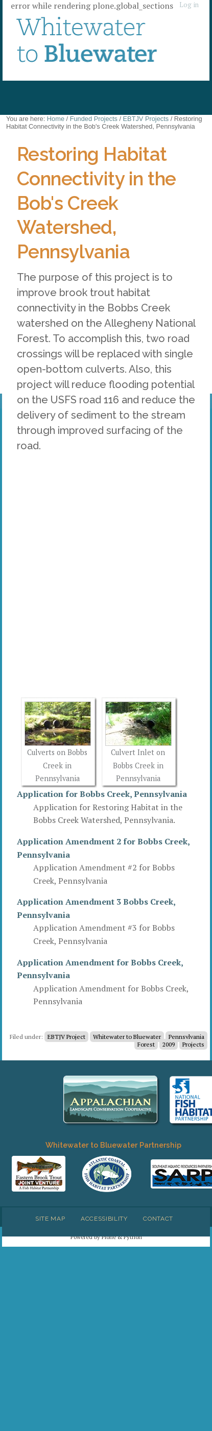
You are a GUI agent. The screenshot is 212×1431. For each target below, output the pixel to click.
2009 (168, 1044)
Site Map (50, 1218)
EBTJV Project (66, 1036)
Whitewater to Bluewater (127, 1036)
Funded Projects (93, 119)
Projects (193, 1044)
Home (55, 119)
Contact (158, 1218)
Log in (189, 5)
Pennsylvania (186, 1036)
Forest (146, 1044)
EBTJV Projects (146, 119)
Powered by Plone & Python (106, 1237)
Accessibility (104, 1218)
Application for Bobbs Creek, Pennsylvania (102, 793)
